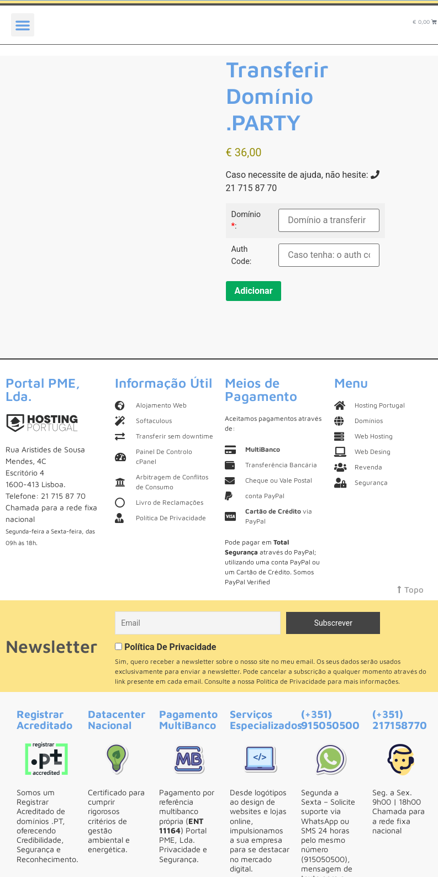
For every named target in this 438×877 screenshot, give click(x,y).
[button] (22, 24)
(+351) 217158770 (399, 719)
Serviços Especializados (266, 719)
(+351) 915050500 (330, 719)
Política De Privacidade (170, 647)
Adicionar (254, 291)
